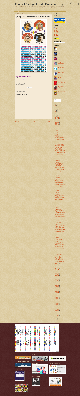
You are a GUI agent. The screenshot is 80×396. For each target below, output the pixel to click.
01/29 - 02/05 (57, 310)
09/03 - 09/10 (57, 273)
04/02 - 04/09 (57, 299)
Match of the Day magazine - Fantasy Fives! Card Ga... (60, 252)
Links (31, 11)
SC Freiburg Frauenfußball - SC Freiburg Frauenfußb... (59, 222)
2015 (55, 318)
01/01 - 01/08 (57, 315)
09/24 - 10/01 (57, 269)
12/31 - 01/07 (57, 117)
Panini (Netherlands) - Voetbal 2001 (59, 145)
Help (28, 11)
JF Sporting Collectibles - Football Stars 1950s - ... (59, 179)
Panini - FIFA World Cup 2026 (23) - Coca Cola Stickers (61, 87)
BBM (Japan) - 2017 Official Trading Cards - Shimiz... (59, 258)
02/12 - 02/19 (57, 308)
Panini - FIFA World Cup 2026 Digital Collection (61, 57)
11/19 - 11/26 (57, 124)
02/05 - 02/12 (57, 309)
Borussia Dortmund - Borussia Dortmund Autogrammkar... (59, 239)
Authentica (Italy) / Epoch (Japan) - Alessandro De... (59, 167)
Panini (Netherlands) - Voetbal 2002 (59, 144)
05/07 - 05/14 (57, 293)
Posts (55, 99)
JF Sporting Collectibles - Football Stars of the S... (59, 233)
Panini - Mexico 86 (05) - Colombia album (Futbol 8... (59, 192)
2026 (55, 105)
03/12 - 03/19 (57, 303)
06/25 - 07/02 (57, 285)
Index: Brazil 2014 (56, 35)
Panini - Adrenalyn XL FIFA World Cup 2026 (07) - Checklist (61, 53)
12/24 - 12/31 (57, 118)
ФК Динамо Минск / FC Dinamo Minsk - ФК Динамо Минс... (60, 209)
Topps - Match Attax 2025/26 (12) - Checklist (61, 67)
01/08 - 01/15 (57, 314)
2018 (55, 115)
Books (20, 11)
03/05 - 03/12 (57, 304)
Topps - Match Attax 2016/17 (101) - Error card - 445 (59, 256)
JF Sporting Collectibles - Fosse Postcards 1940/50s (59, 246)
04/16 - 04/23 (57, 297)
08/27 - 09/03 (57, 274)
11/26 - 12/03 (57, 123)
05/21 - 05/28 (57, 291)
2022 (55, 110)
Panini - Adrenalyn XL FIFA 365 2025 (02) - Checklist (61, 91)
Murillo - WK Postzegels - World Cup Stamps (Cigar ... (59, 231)
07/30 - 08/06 (57, 279)
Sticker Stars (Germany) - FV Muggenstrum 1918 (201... (59, 147)
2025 (55, 106)
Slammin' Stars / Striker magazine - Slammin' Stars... (59, 156)
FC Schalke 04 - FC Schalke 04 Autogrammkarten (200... (59, 164)
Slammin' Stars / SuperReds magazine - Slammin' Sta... (60, 175)
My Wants (24, 11)
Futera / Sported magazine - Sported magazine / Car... (59, 154)
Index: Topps (55, 34)
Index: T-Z (55, 33)
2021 (55, 111)
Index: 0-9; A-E (56, 28)
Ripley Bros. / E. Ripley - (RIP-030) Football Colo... (59, 235)
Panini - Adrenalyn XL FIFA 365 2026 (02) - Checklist (61, 77)
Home (17, 11)
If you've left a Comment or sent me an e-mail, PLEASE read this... (43, 11)
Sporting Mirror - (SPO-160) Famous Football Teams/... (59, 194)
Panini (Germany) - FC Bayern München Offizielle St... (59, 149)
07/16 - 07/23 (57, 281)
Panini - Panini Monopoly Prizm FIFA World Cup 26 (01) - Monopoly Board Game (61, 63)
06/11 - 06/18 (57, 287)
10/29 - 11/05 (57, 263)
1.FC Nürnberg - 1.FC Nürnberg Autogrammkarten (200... (59, 141)
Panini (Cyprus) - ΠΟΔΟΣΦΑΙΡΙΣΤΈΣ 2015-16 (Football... (60, 226)
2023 (55, 109)
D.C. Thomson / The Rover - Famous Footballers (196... (59, 137)
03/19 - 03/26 (57, 302)
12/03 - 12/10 (57, 122)
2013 (55, 320)
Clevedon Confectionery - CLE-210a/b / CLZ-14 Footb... (60, 213)
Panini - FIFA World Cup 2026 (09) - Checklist (61, 47)
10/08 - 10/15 (57, 267)
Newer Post (17, 121)
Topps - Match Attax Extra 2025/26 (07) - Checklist (61, 72)
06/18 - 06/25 (57, 286)
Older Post (50, 121)
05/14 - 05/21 (57, 292)
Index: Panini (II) (56, 32)
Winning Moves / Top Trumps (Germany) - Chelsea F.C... (59, 254)
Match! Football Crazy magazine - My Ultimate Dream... (60, 171)
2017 (55, 116)
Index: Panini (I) (56, 31)
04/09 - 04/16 (57, 298)
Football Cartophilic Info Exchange (36, 4)
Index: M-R (55, 30)
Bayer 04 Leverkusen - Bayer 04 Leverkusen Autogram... (59, 205)
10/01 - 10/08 (57, 268)
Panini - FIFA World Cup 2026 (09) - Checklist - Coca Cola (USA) (61, 82)
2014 (55, 319)
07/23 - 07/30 (57, 280)
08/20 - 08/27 (57, 275)
